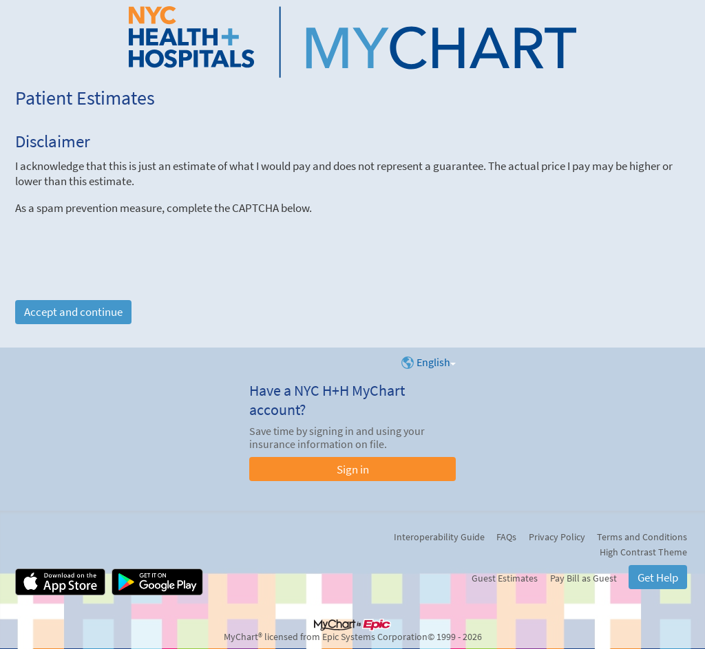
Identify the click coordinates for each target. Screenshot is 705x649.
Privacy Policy (557, 537)
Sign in (353, 469)
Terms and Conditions (642, 537)
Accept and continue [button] (73, 311)
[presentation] (119, 242)
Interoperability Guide (439, 537)
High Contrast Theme (643, 552)
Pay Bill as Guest (583, 578)
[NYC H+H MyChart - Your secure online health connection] (352, 42)
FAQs (506, 537)
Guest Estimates (505, 578)
